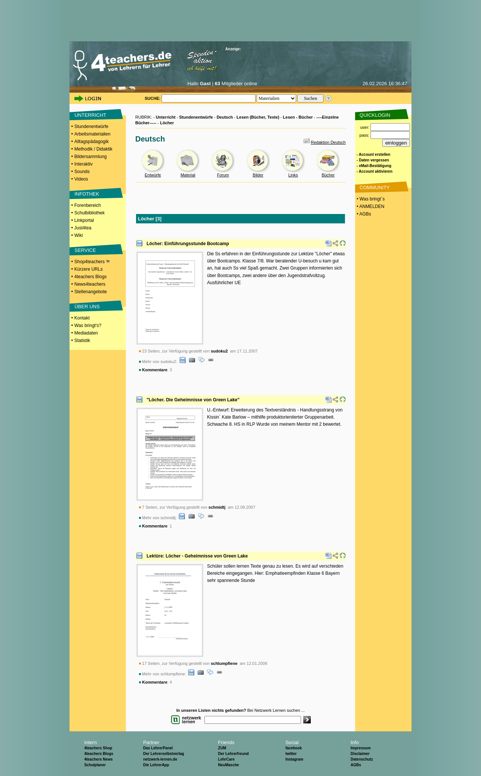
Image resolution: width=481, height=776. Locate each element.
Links (293, 175)
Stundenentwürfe (91, 126)
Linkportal (84, 220)
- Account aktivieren (374, 171)
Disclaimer (360, 754)
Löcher (167, 123)
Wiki (78, 235)
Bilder (258, 175)
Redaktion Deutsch (328, 142)
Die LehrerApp (156, 765)
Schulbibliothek (89, 212)
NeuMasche (228, 765)
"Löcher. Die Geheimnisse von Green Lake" (193, 399)
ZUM (222, 748)
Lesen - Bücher (298, 117)
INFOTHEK (86, 194)
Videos (81, 179)
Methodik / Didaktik (93, 149)
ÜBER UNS (87, 306)
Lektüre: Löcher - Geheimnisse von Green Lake (197, 556)
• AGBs (363, 214)
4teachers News (98, 759)
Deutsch (224, 117)
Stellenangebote (90, 291)
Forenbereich (87, 205)
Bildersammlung (90, 156)
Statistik (82, 340)
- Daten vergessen (373, 160)
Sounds (82, 171)
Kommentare (154, 370)
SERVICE (85, 250)
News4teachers (90, 284)
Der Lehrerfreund (233, 754)
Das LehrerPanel (158, 748)
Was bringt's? (87, 325)
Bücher (328, 175)
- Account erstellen (373, 154)
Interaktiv (83, 164)
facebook (293, 748)
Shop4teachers (92, 261)
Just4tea (82, 228)
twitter (290, 754)
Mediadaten (86, 333)
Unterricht (165, 117)
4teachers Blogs (90, 276)
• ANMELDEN (369, 206)
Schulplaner (95, 765)
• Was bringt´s (370, 199)
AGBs (356, 765)
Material (187, 175)
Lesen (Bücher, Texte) (258, 117)
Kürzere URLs (88, 269)
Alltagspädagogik (91, 141)
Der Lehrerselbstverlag (163, 754)
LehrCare (226, 759)
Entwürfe (153, 175)
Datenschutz (362, 759)
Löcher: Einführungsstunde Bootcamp (188, 243)
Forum (223, 175)
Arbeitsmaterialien (92, 134)
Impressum (361, 748)
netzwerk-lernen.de (160, 759)
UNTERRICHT (90, 115)
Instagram (294, 759)
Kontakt (82, 318)
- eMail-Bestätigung (374, 166)
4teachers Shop (98, 748)
